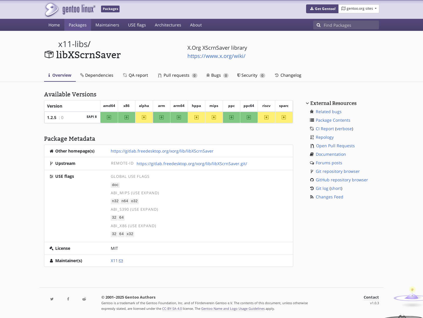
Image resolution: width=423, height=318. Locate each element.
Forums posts (329, 162)
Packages (78, 25)
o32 (134, 200)
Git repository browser (338, 171)
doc (115, 184)
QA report (135, 75)
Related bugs (329, 111)
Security (251, 75)
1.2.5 (51, 117)
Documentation (331, 154)
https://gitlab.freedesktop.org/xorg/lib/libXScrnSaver (162, 151)
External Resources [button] (333, 103)
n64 (124, 200)
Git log (322, 188)
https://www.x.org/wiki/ (216, 55)
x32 (130, 233)
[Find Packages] (351, 25)
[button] (322, 8)
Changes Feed (329, 197)
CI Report (325, 128)
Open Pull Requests (335, 145)
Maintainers (107, 25)
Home (54, 25)
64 (121, 217)
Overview (59, 75)
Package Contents (333, 120)
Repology (325, 137)
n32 (115, 200)
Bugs (217, 75)
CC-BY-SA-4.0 (172, 307)
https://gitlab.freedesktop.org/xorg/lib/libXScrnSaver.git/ (192, 163)
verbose (344, 128)
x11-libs (73, 44)
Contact (371, 296)
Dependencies (96, 75)
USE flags (137, 25)
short (336, 188)
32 (114, 217)
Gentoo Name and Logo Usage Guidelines (233, 307)
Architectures (168, 25)
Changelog (287, 75)
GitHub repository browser (342, 180)
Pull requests (177, 75)
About (196, 25)
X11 (114, 259)
